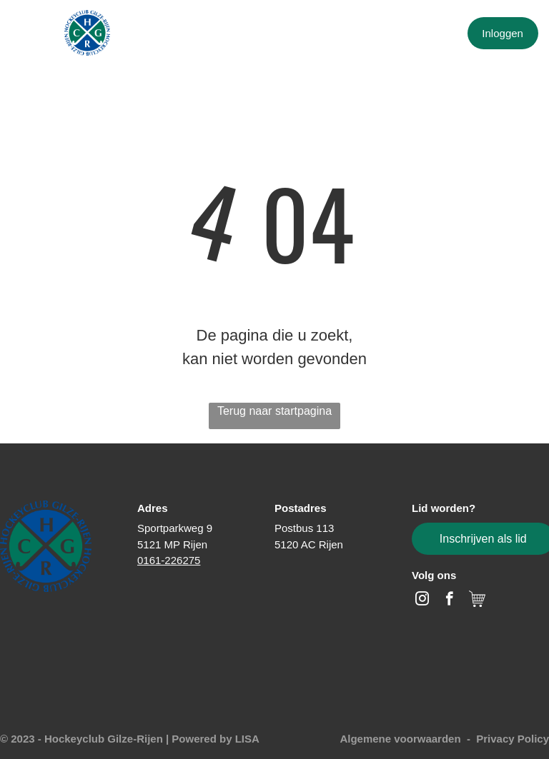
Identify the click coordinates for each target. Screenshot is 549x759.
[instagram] (422, 600)
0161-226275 (168, 560)
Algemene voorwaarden (400, 739)
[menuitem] (184, 34)
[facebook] (449, 600)
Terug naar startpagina (274, 411)
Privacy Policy (512, 739)
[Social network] (477, 600)
